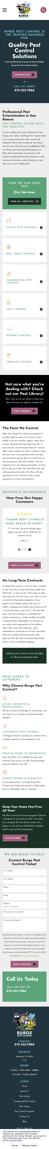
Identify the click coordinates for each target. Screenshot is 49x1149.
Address (7, 904)
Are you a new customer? (14, 912)
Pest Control (24, 1096)
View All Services (24, 201)
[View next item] (29, 549)
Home (24, 1086)
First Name (8, 871)
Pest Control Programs (24, 1112)
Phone (6, 887)
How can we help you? (12, 920)
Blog (24, 1122)
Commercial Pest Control (24, 1101)
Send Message (24, 964)
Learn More (15, 838)
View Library (24, 411)
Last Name (8, 879)
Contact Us (24, 74)
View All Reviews (24, 565)
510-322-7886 (24, 90)
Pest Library (24, 1107)
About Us (24, 1091)
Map (24, 1060)
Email (6, 895)
